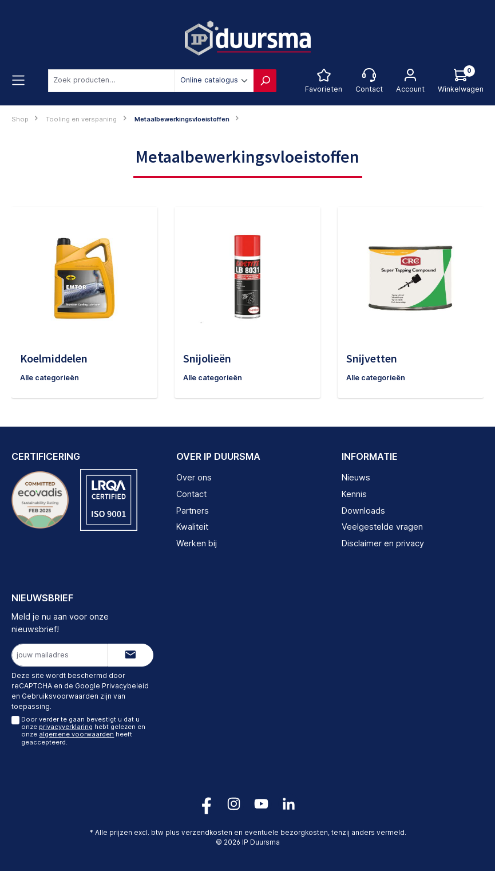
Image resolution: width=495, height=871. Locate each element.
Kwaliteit (192, 527)
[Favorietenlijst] (323, 80)
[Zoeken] (265, 80)
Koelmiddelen (54, 358)
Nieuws (356, 477)
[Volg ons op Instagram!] (234, 804)
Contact (191, 494)
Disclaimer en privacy (383, 543)
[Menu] (18, 80)
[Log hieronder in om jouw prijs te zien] (461, 80)
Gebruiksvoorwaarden (60, 696)
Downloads (363, 510)
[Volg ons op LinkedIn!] (289, 804)
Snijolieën (207, 358)
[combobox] (111, 80)
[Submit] (130, 655)
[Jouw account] (410, 80)
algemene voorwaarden (76, 735)
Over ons (194, 477)
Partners (192, 510)
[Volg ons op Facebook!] (206, 804)
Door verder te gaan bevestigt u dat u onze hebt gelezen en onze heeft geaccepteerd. (83, 730)
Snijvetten (371, 358)
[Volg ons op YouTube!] (261, 804)
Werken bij (196, 543)
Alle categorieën (50, 377)
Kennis (354, 494)
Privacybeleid (125, 686)
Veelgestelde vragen (382, 527)
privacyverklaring (66, 727)
